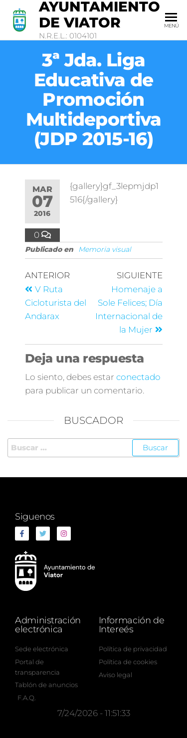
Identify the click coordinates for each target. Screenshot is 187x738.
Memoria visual (104, 249)
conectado (138, 377)
